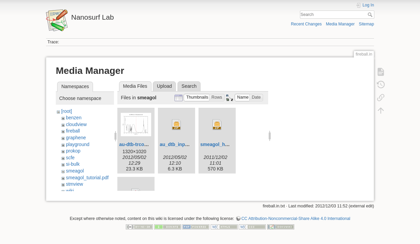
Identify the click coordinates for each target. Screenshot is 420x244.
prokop (73, 151)
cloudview (76, 124)
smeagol (75, 171)
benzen (73, 117)
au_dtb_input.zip (178, 144)
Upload (164, 86)
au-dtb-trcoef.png (138, 144)
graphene (76, 137)
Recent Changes (306, 24)
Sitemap (366, 24)
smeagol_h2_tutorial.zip (227, 144)
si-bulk (72, 164)
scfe (70, 157)
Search (371, 14)
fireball (73, 131)
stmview (74, 184)
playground (77, 144)
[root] (66, 111)
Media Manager (340, 24)
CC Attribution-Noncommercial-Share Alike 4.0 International (295, 216)
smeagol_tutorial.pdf (87, 177)
